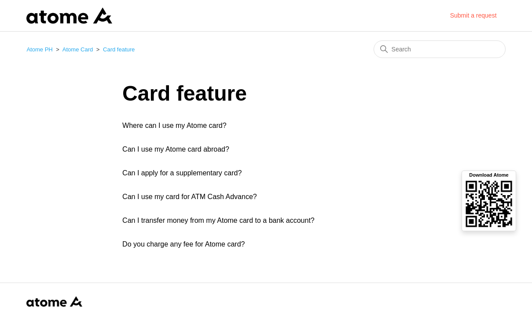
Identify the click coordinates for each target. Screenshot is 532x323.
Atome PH (39, 49)
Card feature (119, 49)
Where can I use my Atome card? (174, 125)
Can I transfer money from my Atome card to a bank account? (218, 220)
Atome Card (77, 49)
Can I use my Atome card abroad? (175, 149)
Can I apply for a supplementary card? (182, 173)
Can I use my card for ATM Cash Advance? (189, 196)
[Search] (440, 49)
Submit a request (473, 15)
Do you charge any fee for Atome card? (183, 244)
